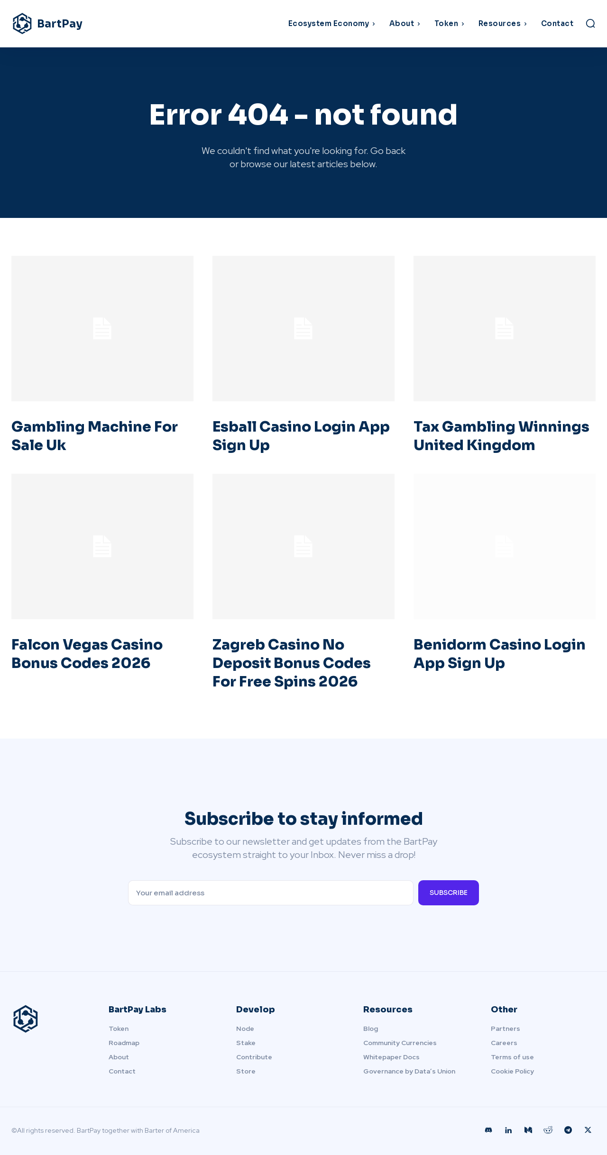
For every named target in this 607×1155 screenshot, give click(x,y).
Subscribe (449, 892)
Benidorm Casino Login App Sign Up (500, 654)
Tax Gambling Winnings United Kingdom (501, 436)
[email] (270, 892)
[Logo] (84, 24)
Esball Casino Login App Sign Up (284, 436)
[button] (590, 23)
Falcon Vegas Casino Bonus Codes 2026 (87, 654)
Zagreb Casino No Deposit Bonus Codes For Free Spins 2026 (291, 663)
